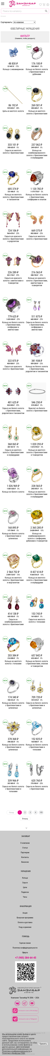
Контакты (25, 857)
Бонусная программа (25, 918)
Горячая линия (25, 943)
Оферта (25, 952)
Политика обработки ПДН (13, 1053)
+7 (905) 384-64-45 (25, 957)
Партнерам (25, 852)
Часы (25, 897)
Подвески (25, 892)
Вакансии (25, 862)
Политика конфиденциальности (25, 948)
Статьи (25, 848)
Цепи (25, 887)
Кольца (25, 878)
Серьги (25, 883)
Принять (43, 1044)
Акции (25, 913)
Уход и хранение (25, 927)
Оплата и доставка (25, 922)
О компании (25, 843)
